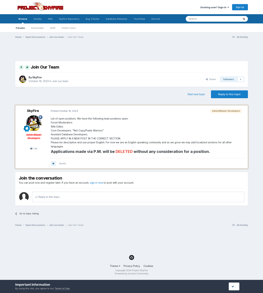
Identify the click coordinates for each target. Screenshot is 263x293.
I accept (237, 286)
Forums (20, 27)
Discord (155, 18)
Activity (38, 18)
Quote (62, 163)
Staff (52, 27)
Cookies (148, 265)
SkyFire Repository (69, 18)
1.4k (33, 148)
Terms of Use (62, 288)
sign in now (96, 182)
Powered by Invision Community (131, 273)
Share (211, 79)
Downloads (37, 27)
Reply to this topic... (48, 196)
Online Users (69, 27)
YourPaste (139, 18)
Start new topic (196, 94)
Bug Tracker (92, 18)
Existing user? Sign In (214, 7)
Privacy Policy (132, 265)
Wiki (50, 18)
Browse (22, 20)
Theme (115, 265)
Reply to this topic (229, 94)
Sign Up (240, 7)
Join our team (60, 81)
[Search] (204, 19)
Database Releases (116, 18)
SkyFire (37, 77)
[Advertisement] (80, 52)
